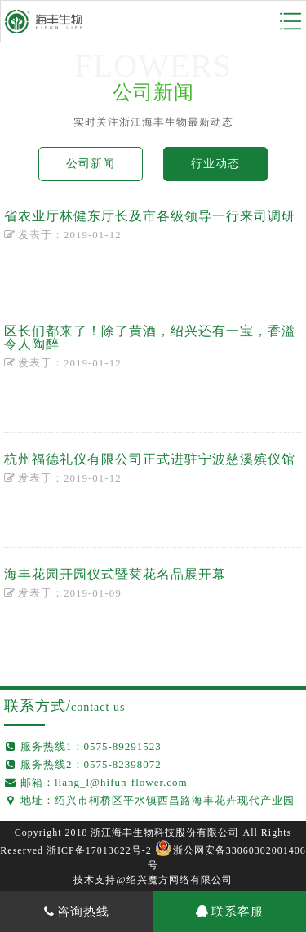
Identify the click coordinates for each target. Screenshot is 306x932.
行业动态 (215, 164)
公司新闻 (90, 164)
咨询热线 (76, 911)
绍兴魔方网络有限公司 (179, 879)
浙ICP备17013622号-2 (99, 850)
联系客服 (230, 911)
